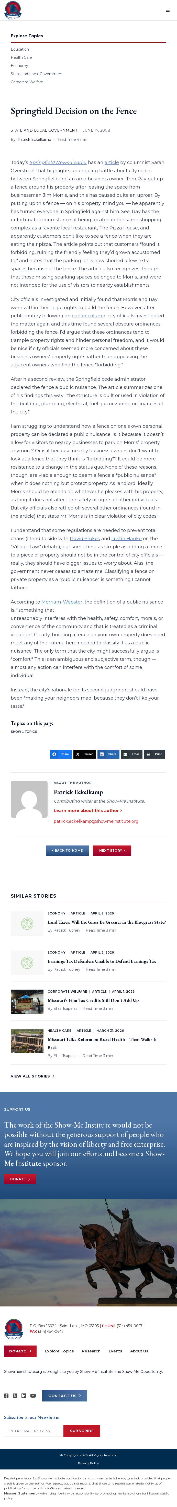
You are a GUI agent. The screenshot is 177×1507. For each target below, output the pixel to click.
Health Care (21, 57)
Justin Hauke (127, 538)
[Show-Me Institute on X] (15, 1395)
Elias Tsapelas (65, 1008)
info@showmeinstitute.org (64, 1488)
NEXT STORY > (112, 850)
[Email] (132, 754)
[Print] (154, 754)
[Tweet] (84, 754)
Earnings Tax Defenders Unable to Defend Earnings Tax (102, 961)
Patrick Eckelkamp (34, 139)
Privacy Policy (88, 1463)
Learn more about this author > (88, 810)
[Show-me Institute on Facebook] (6, 1395)
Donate (20, 1179)
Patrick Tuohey (66, 930)
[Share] (61, 754)
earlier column (88, 316)
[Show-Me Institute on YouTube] (33, 1395)
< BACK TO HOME (67, 850)
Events (115, 1351)
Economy (19, 65)
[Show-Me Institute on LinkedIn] (23, 1395)
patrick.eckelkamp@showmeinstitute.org (96, 821)
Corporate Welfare (27, 82)
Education (20, 49)
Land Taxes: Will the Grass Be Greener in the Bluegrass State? (107, 922)
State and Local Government (37, 74)
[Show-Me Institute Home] (13, 10)
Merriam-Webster (61, 602)
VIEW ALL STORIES (33, 1076)
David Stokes (85, 538)
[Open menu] (168, 10)
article (112, 162)
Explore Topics (59, 1351)
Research (91, 1351)
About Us (139, 1351)
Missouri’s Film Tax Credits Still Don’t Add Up (93, 1000)
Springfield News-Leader (58, 162)
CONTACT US (64, 1396)
